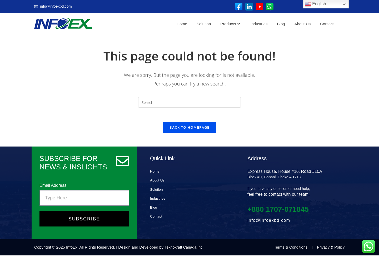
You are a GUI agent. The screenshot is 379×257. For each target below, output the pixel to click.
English (315, 4)
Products (230, 24)
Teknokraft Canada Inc (184, 248)
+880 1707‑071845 (280, 210)
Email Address (52, 187)
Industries (259, 24)
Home (182, 24)
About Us (303, 24)
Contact (327, 24)
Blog (281, 24)
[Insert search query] (189, 102)
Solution (204, 24)
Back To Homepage (189, 129)
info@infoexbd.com (268, 222)
